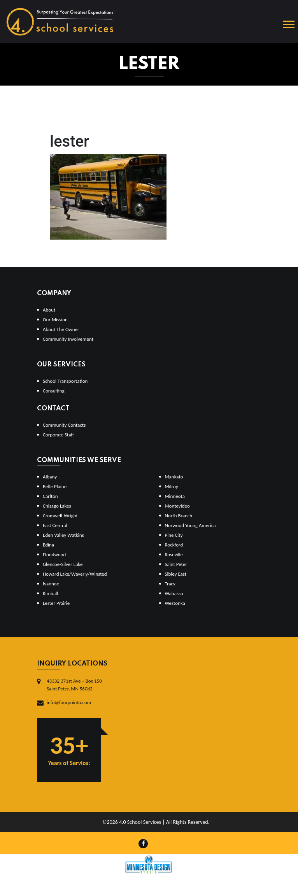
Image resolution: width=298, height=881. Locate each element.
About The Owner (61, 329)
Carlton (50, 496)
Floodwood (54, 554)
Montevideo (177, 506)
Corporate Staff (58, 435)
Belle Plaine (55, 486)
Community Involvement (68, 339)
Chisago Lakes (57, 506)
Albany (50, 477)
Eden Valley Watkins (63, 535)
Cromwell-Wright (60, 515)
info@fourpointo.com (69, 702)
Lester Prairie (56, 603)
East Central (55, 525)
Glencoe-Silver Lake (62, 564)
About (49, 310)
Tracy (170, 584)
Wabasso (174, 593)
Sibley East (176, 574)
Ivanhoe (51, 584)
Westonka (175, 603)
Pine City (174, 535)
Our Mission (55, 319)
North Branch (179, 515)
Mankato (174, 477)
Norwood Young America (190, 525)
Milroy (171, 486)
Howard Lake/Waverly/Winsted (75, 574)
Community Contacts (64, 425)
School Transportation (65, 381)
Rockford (174, 545)
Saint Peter (176, 564)
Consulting (54, 391)
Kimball (50, 593)
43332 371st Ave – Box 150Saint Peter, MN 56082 (74, 685)
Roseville (174, 554)
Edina (48, 545)
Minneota (175, 496)
